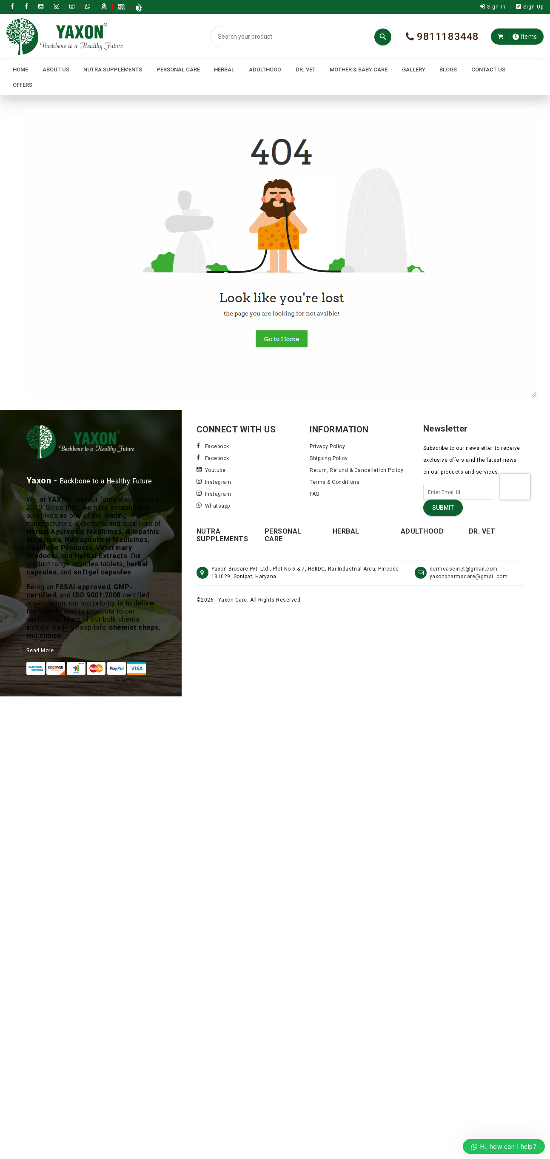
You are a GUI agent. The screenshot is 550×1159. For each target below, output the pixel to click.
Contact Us (488, 69)
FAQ (315, 494)
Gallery (413, 69)
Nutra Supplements (112, 69)
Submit (443, 507)
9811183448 (442, 36)
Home (20, 69)
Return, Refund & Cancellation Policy (356, 470)
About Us (56, 69)
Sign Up (530, 6)
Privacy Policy (327, 446)
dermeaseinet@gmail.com (464, 569)
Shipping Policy (329, 458)
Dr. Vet (306, 69)
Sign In (493, 6)
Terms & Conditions (334, 482)
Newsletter (445, 428)
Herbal (224, 69)
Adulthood (265, 69)
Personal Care (178, 69)
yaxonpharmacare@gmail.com (469, 577)
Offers (22, 85)
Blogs (448, 69)
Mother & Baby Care (359, 69)
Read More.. (41, 650)
